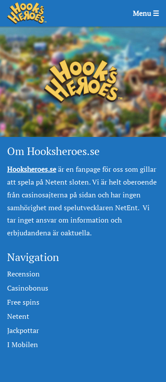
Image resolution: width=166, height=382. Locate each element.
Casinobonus (27, 288)
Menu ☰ (146, 13)
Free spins (23, 302)
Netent (18, 316)
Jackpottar (23, 330)
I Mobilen (22, 344)
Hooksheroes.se (31, 169)
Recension (23, 274)
